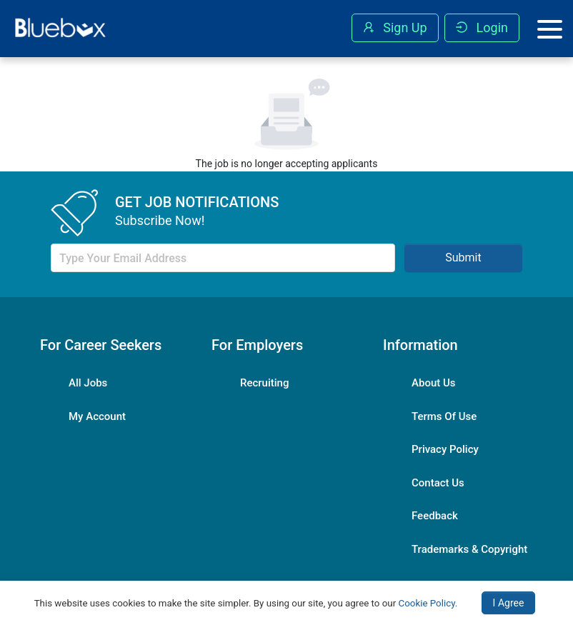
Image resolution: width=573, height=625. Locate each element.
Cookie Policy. (428, 603)
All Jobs (88, 382)
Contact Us (438, 482)
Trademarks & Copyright (469, 549)
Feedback (435, 515)
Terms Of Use (444, 416)
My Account (97, 416)
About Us (434, 382)
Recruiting (264, 382)
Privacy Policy (445, 449)
